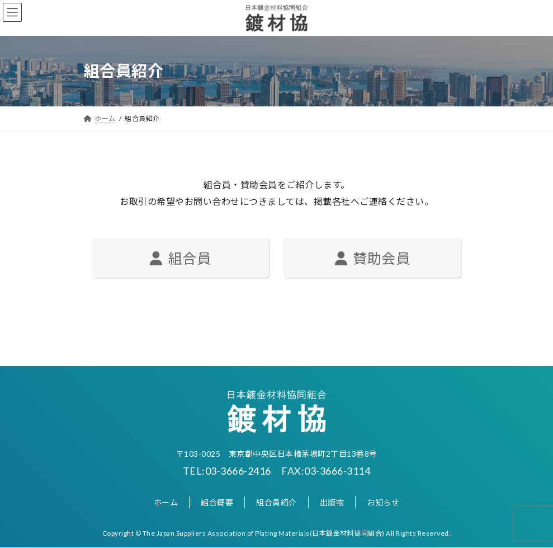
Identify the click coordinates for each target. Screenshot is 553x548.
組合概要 (217, 502)
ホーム (166, 502)
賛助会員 (372, 258)
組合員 (180, 258)
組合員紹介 (276, 502)
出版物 (332, 502)
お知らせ (383, 502)
